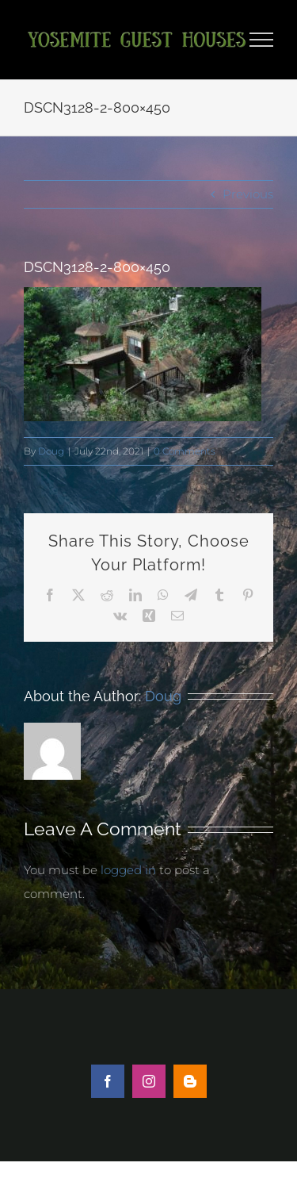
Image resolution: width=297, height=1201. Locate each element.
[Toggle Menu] (261, 40)
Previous (248, 193)
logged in (128, 869)
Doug (51, 451)
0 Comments (184, 451)
